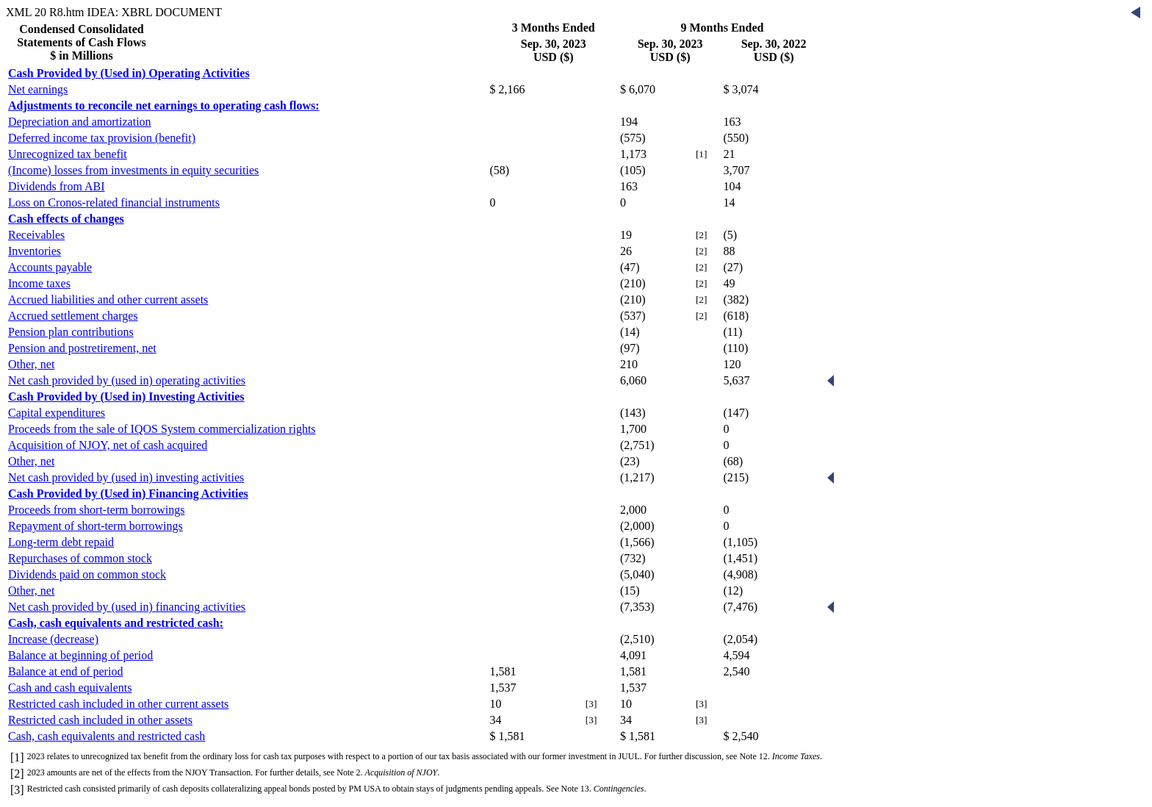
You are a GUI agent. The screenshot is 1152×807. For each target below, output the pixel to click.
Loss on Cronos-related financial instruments (114, 202)
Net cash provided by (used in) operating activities (126, 380)
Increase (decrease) (53, 639)
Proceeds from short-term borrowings (96, 509)
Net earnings (38, 89)
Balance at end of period (65, 671)
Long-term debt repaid (61, 542)
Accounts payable (50, 267)
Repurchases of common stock (80, 558)
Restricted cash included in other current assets (118, 703)
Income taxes (39, 283)
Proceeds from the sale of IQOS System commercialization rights (162, 429)
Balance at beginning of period (80, 655)
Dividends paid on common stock (87, 574)
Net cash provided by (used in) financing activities (126, 606)
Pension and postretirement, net (82, 348)
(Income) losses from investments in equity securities (133, 170)
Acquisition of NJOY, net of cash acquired (107, 445)
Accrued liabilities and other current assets (108, 299)
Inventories (34, 251)
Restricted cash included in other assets (100, 720)
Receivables (36, 235)
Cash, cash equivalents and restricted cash (106, 736)
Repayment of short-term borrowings (95, 526)
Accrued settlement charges (73, 315)
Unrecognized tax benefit (67, 154)
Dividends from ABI (56, 186)
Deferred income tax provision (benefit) (101, 138)
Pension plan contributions (71, 332)
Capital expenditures (56, 412)
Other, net (31, 364)
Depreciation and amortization (79, 121)
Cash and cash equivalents (70, 687)
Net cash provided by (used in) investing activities (126, 477)
